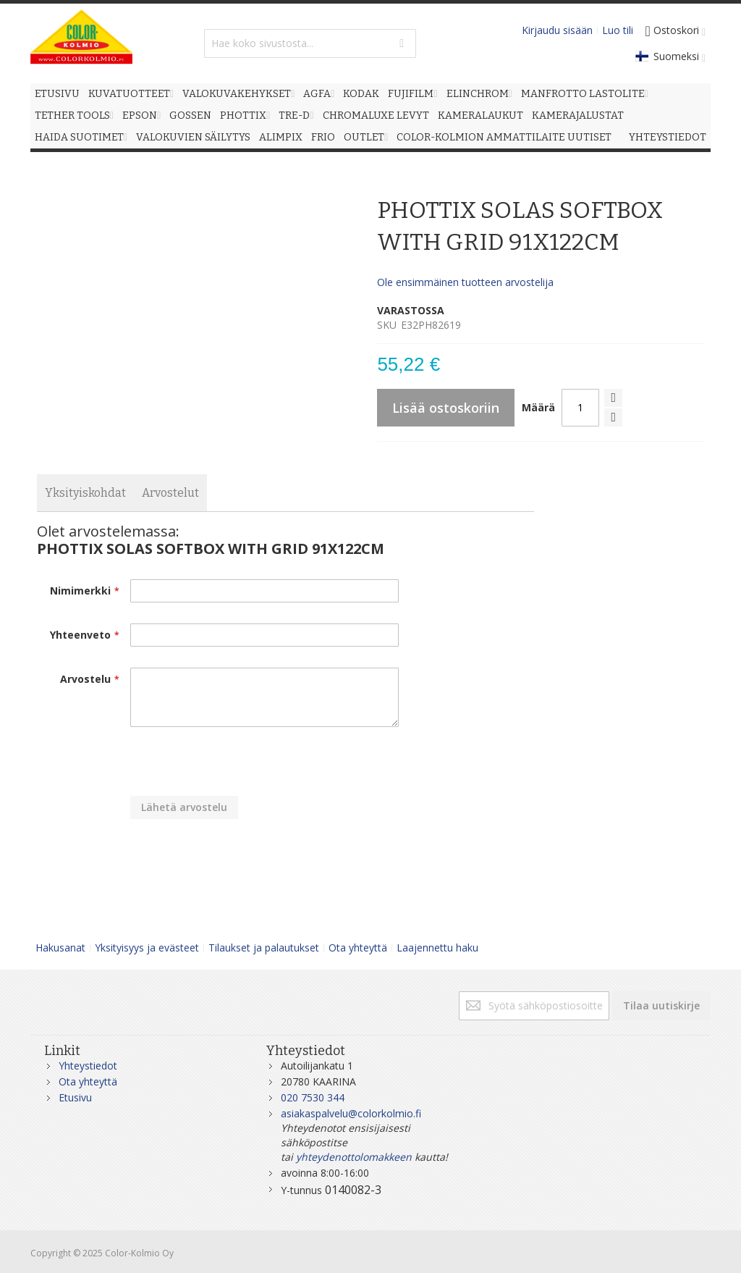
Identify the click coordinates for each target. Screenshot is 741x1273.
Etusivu (75, 1097)
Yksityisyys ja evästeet (147, 947)
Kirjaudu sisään (557, 30)
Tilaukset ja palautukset (263, 947)
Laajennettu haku (437, 947)
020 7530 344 (312, 1097)
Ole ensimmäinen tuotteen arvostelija (465, 282)
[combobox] (310, 43)
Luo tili (617, 30)
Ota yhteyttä (358, 947)
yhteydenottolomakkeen (354, 1157)
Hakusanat (60, 947)
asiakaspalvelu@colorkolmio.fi (351, 1113)
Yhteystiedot (88, 1065)
